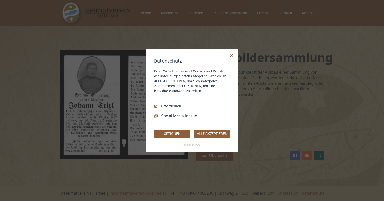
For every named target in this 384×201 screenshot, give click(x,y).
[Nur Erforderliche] (232, 55)
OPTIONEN (172, 134)
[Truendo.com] (192, 145)
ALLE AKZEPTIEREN (212, 134)
